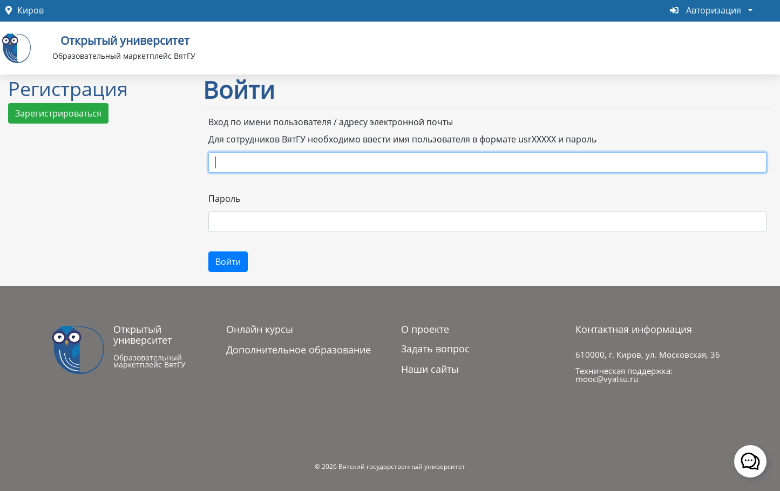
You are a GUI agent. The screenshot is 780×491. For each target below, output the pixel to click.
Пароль (224, 198)
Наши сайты (430, 369)
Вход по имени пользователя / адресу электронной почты (330, 122)
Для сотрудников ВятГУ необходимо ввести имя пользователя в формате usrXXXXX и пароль (402, 139)
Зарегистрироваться (58, 113)
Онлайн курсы (259, 329)
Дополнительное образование (298, 349)
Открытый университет (124, 39)
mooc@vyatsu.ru (606, 378)
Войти (228, 262)
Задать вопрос (435, 348)
